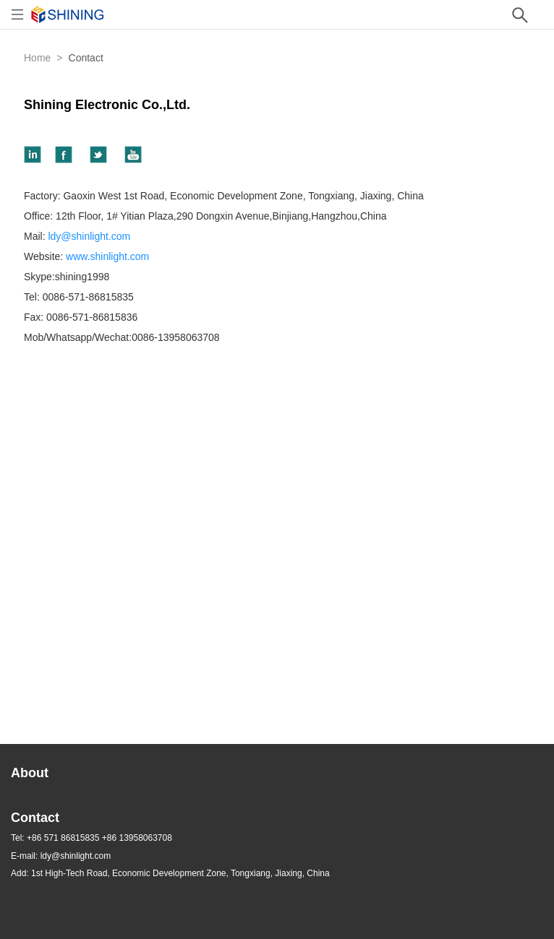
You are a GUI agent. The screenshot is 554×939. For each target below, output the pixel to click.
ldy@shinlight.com (89, 236)
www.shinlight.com (107, 256)
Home (37, 58)
